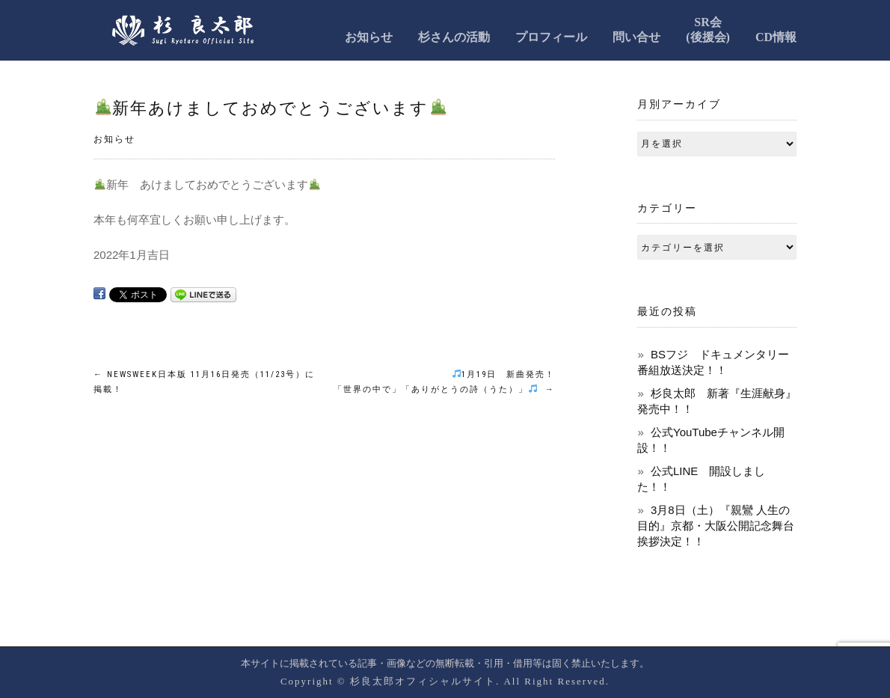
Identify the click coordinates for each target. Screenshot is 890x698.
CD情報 (776, 37)
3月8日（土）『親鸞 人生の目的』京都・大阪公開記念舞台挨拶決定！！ (715, 525)
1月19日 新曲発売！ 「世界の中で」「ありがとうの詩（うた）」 (444, 382)
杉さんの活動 (454, 37)
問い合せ (636, 37)
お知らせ (369, 37)
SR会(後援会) (708, 29)
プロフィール (551, 37)
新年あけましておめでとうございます (270, 108)
